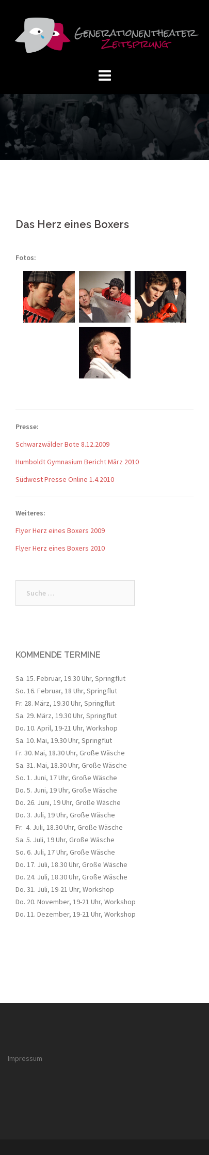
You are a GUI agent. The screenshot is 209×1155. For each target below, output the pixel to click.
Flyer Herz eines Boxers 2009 (60, 530)
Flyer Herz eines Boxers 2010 (60, 548)
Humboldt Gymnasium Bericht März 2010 (77, 461)
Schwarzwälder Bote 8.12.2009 (62, 444)
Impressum (25, 1058)
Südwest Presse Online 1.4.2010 (64, 479)
